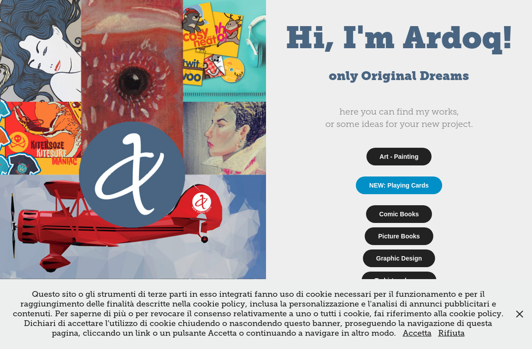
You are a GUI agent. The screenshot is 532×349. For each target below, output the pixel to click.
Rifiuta (451, 333)
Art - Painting (399, 156)
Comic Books (399, 214)
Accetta (417, 333)
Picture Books (399, 236)
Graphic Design (399, 258)
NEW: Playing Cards (398, 185)
